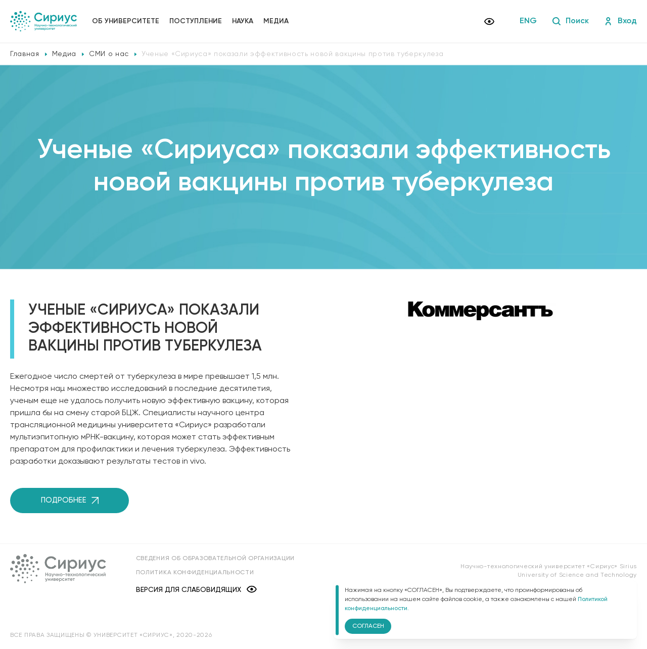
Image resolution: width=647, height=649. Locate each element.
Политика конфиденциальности (195, 573)
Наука (242, 21)
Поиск (570, 21)
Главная (24, 54)
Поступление (195, 21)
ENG (528, 21)
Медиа (276, 21)
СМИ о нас (109, 54)
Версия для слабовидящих (196, 589)
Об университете (125, 21)
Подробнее (70, 500)
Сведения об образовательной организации (215, 559)
